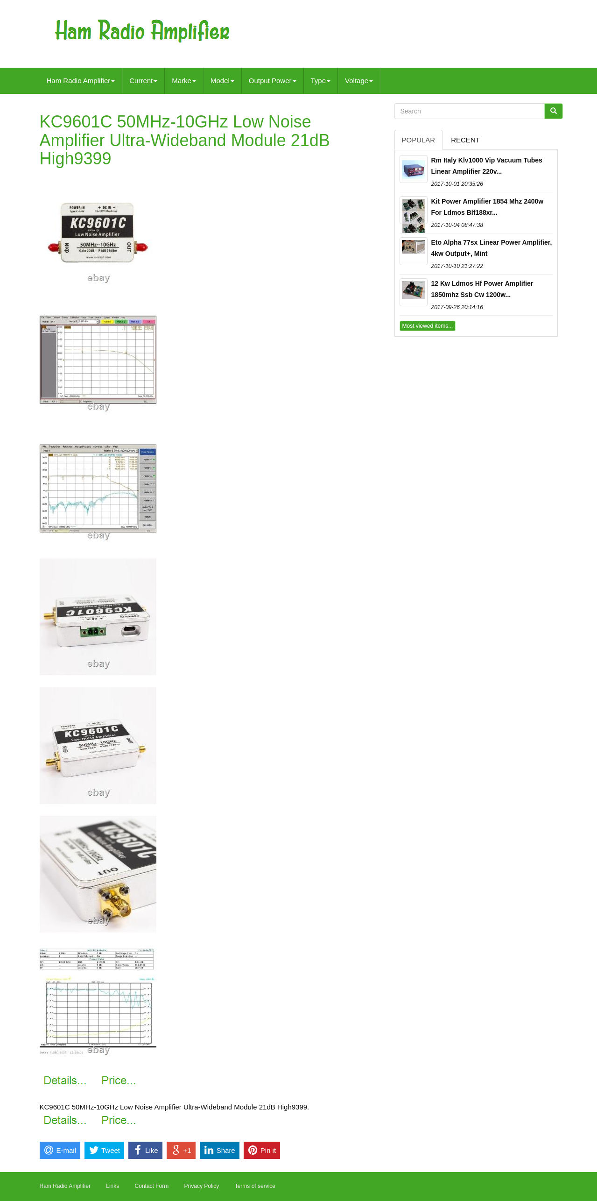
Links (112, 1186)
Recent (465, 140)
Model (222, 81)
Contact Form (152, 1186)
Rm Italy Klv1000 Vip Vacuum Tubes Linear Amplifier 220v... (486, 165)
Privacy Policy (201, 1186)
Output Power (272, 81)
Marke (184, 81)
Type (321, 81)
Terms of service (255, 1186)
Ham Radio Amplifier (81, 81)
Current (143, 81)
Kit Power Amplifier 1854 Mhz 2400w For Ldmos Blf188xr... (487, 207)
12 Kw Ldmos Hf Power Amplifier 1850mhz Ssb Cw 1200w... (482, 289)
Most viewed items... (427, 326)
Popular (418, 140)
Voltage (359, 81)
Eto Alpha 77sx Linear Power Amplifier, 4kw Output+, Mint (491, 248)
